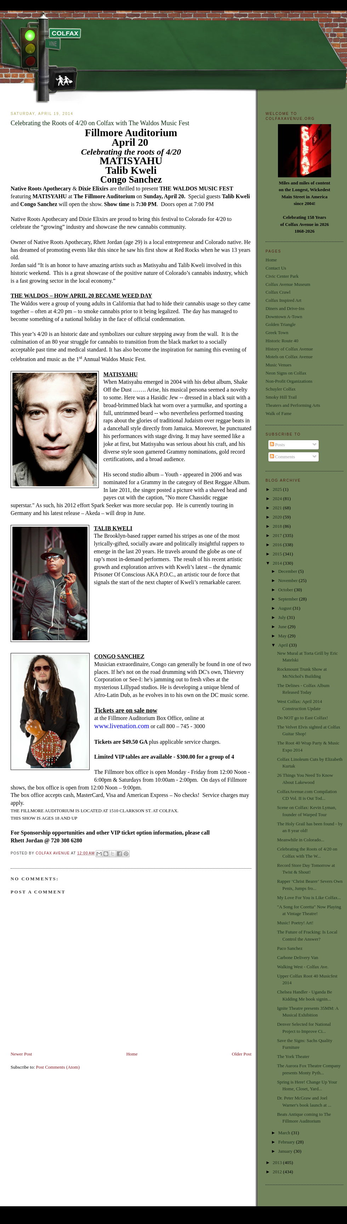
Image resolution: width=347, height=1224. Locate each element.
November (288, 580)
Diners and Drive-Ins (285, 308)
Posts (277, 444)
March (284, 1132)
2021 (278, 507)
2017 (278, 535)
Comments (282, 456)
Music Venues (278, 364)
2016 (278, 544)
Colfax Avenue (53, 853)
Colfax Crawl (278, 292)
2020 (278, 517)
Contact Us (276, 268)
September (288, 599)
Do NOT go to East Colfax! (302, 717)
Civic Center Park (282, 276)
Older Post (241, 1054)
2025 (278, 489)
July (282, 617)
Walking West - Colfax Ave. (302, 966)
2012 (278, 1171)
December (288, 571)
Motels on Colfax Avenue (289, 356)
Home (132, 1054)
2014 (278, 563)
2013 (278, 1162)
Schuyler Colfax (281, 389)
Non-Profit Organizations (289, 381)
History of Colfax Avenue (289, 348)
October (286, 589)
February (287, 1142)
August (285, 608)
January (286, 1151)
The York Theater (293, 1056)
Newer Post (21, 1054)
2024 (278, 498)
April (283, 645)
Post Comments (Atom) (58, 1067)
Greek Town (277, 332)
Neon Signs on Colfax (286, 373)
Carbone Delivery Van (297, 957)
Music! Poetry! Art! (295, 922)
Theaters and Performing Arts (293, 405)
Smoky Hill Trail (281, 397)
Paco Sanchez (289, 948)
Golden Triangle (281, 324)
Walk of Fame (278, 413)
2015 (278, 553)
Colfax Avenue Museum (288, 284)
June (283, 626)
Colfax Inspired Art (283, 300)
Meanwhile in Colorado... (300, 839)
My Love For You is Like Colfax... (309, 897)
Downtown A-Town (284, 316)
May (283, 635)
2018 (278, 526)
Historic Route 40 (282, 340)
